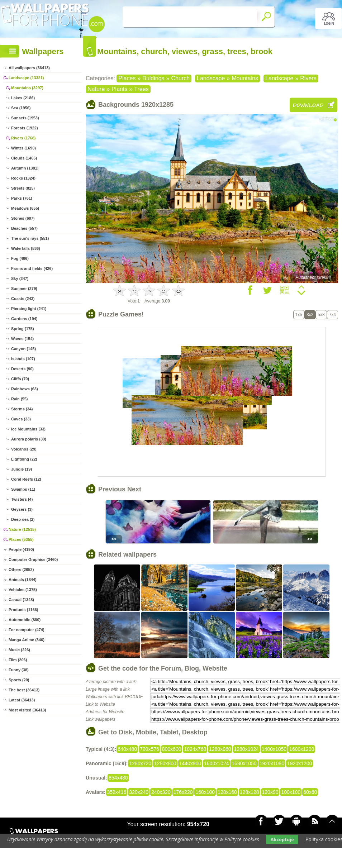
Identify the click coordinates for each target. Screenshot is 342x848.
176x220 (183, 792)
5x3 (321, 314)
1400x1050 (274, 749)
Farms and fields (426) (32, 268)
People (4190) (21, 549)
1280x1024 (246, 749)
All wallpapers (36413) (29, 68)
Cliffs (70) (20, 379)
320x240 (138, 792)
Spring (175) (22, 329)
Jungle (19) (21, 469)
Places (127, 78)
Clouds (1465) (24, 158)
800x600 (171, 749)
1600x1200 (301, 749)
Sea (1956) (20, 108)
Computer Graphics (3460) (33, 559)
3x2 (310, 314)
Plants (119, 89)
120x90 (270, 792)
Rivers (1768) (23, 138)
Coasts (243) (22, 298)
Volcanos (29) (24, 449)
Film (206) (18, 660)
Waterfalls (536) (25, 248)
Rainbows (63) (24, 389)
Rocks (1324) (23, 178)
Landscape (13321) (26, 78)
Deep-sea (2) (22, 519)
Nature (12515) (22, 529)
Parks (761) (21, 198)
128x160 (227, 792)
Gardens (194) (24, 318)
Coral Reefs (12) (26, 479)
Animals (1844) (23, 579)
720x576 (149, 749)
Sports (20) (19, 680)
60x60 (310, 792)
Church (180, 78)
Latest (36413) (22, 700)
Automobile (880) (25, 620)
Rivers (308, 78)
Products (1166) (23, 610)
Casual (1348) (21, 599)
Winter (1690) (23, 148)
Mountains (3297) (27, 88)
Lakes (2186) (23, 98)
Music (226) (19, 650)
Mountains (245, 78)
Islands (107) (23, 359)
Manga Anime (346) (26, 640)
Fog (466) (20, 258)
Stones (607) (22, 218)
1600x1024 (216, 763)
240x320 (161, 792)
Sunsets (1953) (25, 118)
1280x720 (140, 763)
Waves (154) (22, 339)
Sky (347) (19, 278)
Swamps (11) (23, 489)
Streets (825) (23, 188)
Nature (96, 89)
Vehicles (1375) (23, 589)
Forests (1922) (24, 128)
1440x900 (190, 763)
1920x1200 (299, 763)
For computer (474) (26, 630)
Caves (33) (21, 419)
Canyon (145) (23, 349)
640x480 (127, 749)
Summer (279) (24, 288)
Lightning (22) (24, 459)
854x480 (118, 778)
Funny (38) (19, 670)
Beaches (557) (24, 228)
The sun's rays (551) (30, 238)
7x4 (332, 314)
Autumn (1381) (24, 168)
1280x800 (165, 763)
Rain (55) (19, 399)
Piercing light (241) (28, 308)
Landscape (211, 78)
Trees (141, 89)
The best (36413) (24, 690)
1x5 (298, 314)
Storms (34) (22, 409)
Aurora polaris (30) (28, 439)
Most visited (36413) (27, 710)
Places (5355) (21, 539)
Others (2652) (21, 569)
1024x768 (195, 749)
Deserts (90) (22, 369)
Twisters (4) (22, 499)
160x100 (205, 792)
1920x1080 (272, 763)
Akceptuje (282, 839)
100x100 (290, 792)
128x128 (249, 792)
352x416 (117, 792)
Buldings (153, 78)
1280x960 (220, 749)
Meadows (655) (25, 208)
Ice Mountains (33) (28, 429)
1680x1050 (244, 763)
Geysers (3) (22, 509)
